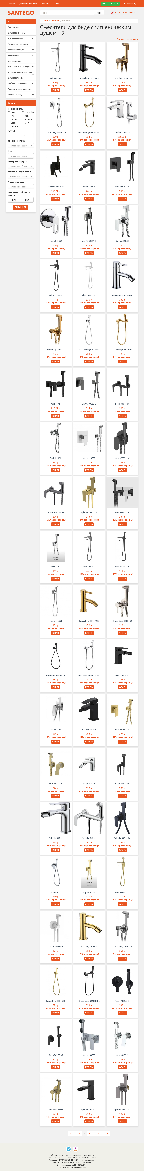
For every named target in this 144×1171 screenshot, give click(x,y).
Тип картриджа (16, 182)
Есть (14, 200)
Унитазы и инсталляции (21, 66)
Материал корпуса (17, 161)
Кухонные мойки (21, 38)
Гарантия (45, 4)
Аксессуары (21, 55)
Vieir (25, 123)
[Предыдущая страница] (70, 1135)
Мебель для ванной (21, 83)
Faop (11, 112)
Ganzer (12, 119)
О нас (56, 4)
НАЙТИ (99, 13)
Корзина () (129, 4)
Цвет (11, 151)
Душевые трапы (15, 78)
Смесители (21, 27)
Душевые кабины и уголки (21, 73)
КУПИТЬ (55, 90)
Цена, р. (12, 131)
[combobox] (21, 145)
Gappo (12, 123)
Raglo (26, 116)
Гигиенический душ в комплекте (19, 193)
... (103, 1136)
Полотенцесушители (18, 44)
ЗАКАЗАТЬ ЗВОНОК (110, 4)
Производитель (16, 109)
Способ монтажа (16, 141)
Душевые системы (16, 33)
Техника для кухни (21, 94)
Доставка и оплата (28, 4)
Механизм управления (19, 172)
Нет (27, 200)
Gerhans (13, 126)
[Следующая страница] (107, 1135)
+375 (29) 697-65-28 (125, 12)
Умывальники (14, 61)
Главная (11, 4)
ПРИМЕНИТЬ (21, 207)
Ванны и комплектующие (21, 89)
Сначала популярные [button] (127, 39)
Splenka (27, 119)
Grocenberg (28, 112)
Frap (11, 116)
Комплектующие (21, 49)
